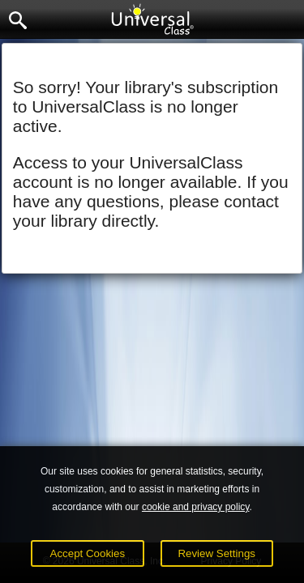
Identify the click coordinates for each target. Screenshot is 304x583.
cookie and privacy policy (196, 507)
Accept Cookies (88, 553)
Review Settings (216, 553)
